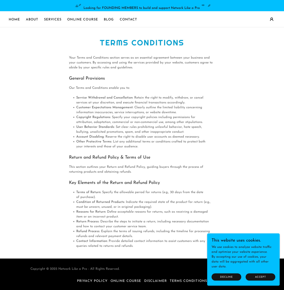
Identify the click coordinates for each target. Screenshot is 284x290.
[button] (271, 19)
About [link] (32, 19)
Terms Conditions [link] (188, 281)
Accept (260, 277)
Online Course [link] (82, 19)
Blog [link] (109, 19)
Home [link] (14, 19)
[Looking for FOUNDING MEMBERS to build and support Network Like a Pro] (142, 5)
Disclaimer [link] (155, 281)
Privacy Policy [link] (92, 281)
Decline (226, 277)
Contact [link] (128, 19)
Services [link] (52, 19)
